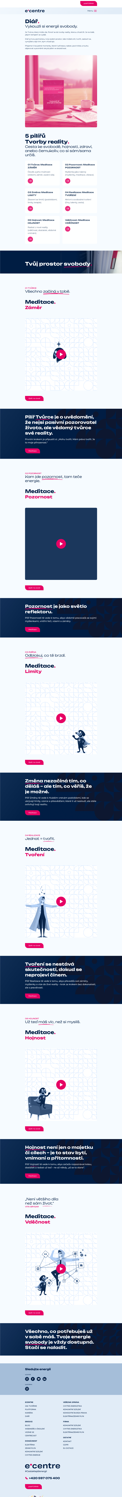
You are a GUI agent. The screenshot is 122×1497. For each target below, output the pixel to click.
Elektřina (30, 1445)
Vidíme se (29, 1432)
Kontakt (67, 1441)
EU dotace (68, 1448)
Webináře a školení (35, 1429)
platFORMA (89, 3)
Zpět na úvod (34, 398)
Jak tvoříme (31, 1406)
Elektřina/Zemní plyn (73, 1416)
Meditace (32, 451)
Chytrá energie (32, 1455)
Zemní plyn (30, 1448)
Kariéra (29, 1413)
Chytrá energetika (72, 1406)
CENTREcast (30, 1436)
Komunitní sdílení (34, 1451)
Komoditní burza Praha (75, 1413)
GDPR (65, 1445)
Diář (27, 1416)
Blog (27, 1425)
